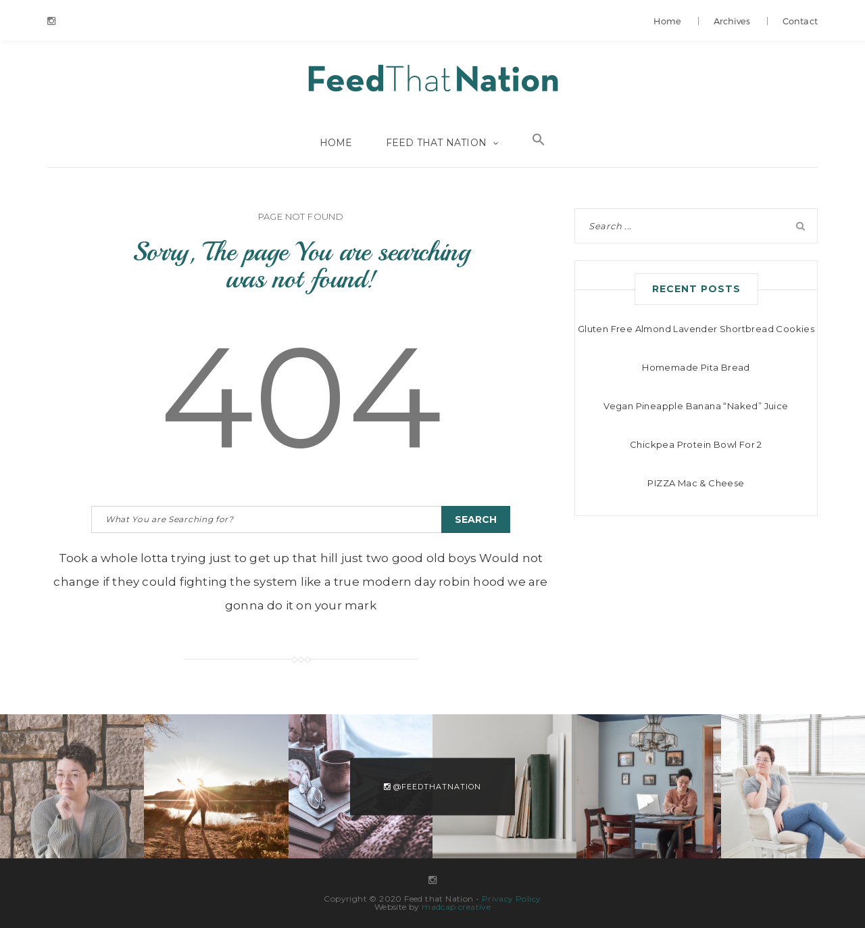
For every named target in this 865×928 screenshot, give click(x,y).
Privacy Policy (511, 899)
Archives (732, 21)
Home (667, 21)
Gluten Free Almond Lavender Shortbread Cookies (696, 328)
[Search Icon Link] (538, 143)
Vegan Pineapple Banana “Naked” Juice (695, 405)
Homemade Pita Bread (696, 367)
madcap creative (456, 907)
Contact (800, 21)
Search (476, 519)
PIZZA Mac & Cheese (695, 483)
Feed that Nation (432, 80)
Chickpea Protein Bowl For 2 (696, 444)
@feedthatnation (432, 786)
